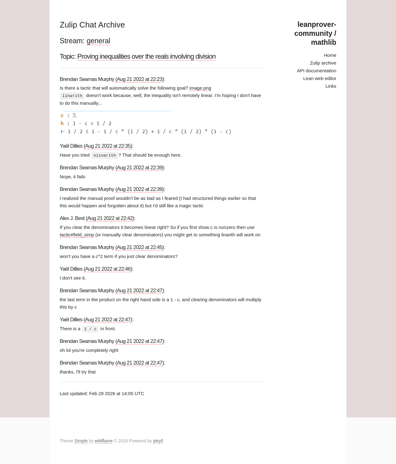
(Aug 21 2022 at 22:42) (110, 218)
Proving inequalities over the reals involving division (146, 56)
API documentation (316, 70)
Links (330, 86)
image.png (200, 88)
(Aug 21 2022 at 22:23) (139, 79)
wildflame (104, 440)
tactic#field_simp (77, 234)
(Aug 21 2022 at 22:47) (139, 290)
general (98, 41)
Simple (81, 440)
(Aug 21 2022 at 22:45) (139, 247)
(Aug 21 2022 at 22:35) (108, 146)
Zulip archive (323, 62)
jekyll (158, 440)
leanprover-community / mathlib (315, 33)
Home (330, 55)
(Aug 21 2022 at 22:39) (139, 167)
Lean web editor (319, 78)
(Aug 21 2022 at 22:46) (108, 269)
